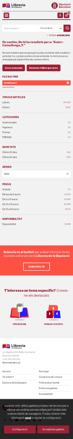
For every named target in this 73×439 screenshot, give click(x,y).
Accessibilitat (46, 394)
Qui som (6, 371)
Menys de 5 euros (30, 194)
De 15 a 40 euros (30, 209)
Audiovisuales (30, 122)
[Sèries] (36, 174)
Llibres (30, 102)
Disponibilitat (30, 224)
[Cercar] (67, 28)
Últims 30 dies (30, 152)
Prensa (30, 132)
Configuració (19, 429)
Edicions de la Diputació (14, 382)
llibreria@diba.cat (11, 362)
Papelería (30, 127)
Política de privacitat (49, 382)
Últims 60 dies (30, 157)
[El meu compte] (60, 15)
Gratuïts (30, 189)
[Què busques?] (20, 28)
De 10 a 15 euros (30, 204)
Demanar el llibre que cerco (43, 67)
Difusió (30, 107)
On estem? (8, 377)
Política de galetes (48, 388)
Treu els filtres (8, 87)
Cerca (58, 35)
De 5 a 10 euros (30, 199)
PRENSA (30, 137)
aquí (28, 418)
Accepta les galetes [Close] (53, 429)
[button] (66, 15)
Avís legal (44, 371)
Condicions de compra (50, 377)
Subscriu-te (36, 266)
